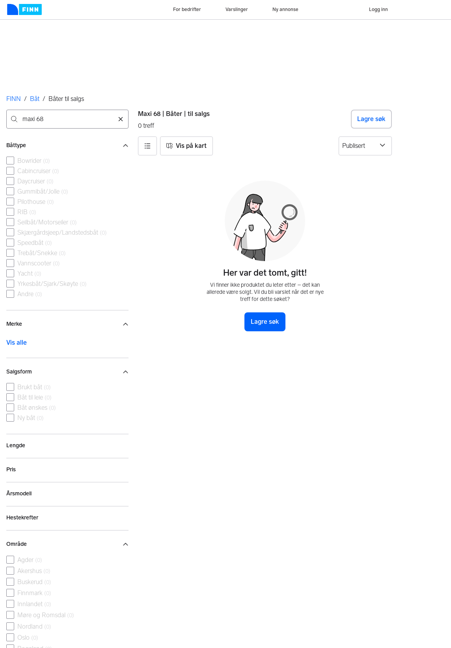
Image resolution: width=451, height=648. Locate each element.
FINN (13, 99)
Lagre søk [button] (371, 119)
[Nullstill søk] (121, 119)
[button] (147, 145)
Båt (34, 99)
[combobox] (67, 119)
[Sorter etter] (365, 145)
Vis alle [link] (16, 342)
